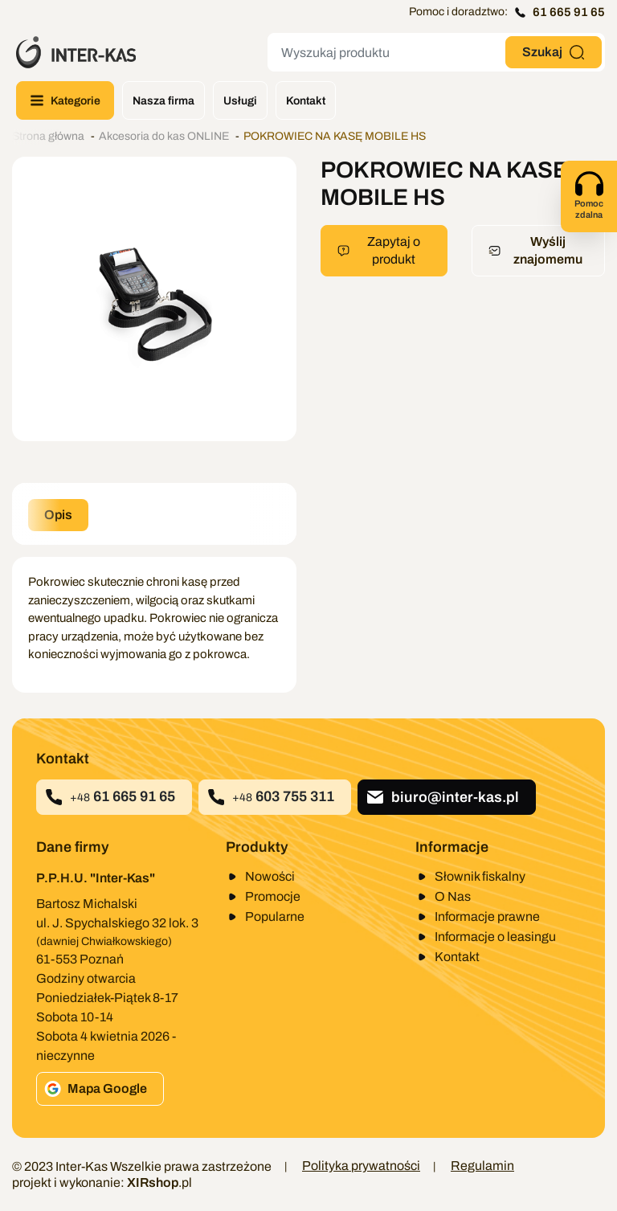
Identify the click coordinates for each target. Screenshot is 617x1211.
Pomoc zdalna (588, 194)
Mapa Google (95, 1089)
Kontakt (457, 956)
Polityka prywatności (361, 1165)
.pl (159, 1182)
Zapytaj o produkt (378, 250)
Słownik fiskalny (480, 876)
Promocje (272, 896)
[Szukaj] (386, 52)
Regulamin (482, 1165)
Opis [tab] (58, 515)
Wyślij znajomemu (535, 250)
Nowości (270, 876)
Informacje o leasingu (495, 936)
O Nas (453, 896)
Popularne (274, 916)
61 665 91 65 (559, 12)
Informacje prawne (487, 916)
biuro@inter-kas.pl (442, 797)
